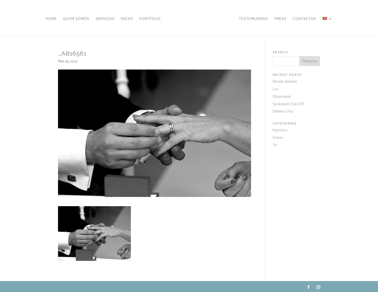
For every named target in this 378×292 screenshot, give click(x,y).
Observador (282, 96)
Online (278, 138)
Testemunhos (253, 19)
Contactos (304, 19)
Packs (127, 19)
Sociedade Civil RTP (288, 104)
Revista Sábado (285, 81)
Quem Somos (76, 19)
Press (280, 19)
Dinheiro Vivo (283, 111)
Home (51, 19)
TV (275, 145)
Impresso (280, 130)
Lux (275, 89)
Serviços (105, 19)
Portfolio (150, 19)
